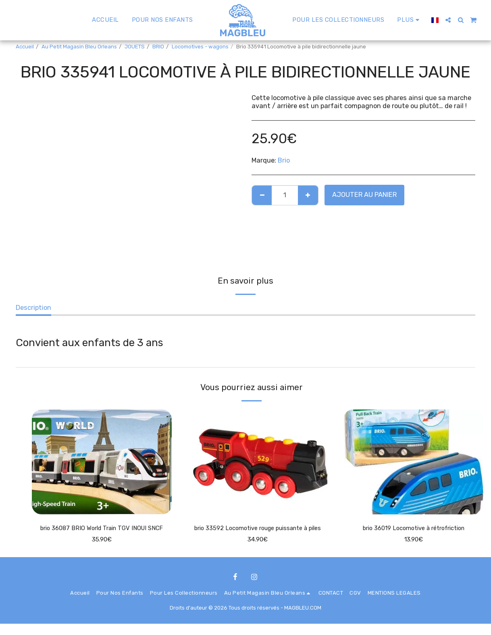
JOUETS (135, 47)
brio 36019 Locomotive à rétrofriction (413, 529)
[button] (448, 20)
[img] (102, 461)
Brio (284, 160)
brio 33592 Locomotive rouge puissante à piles (257, 534)
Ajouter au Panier (364, 194)
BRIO (158, 47)
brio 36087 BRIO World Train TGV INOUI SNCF (101, 529)
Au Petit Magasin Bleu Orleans (79, 47)
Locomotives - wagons (200, 47)
